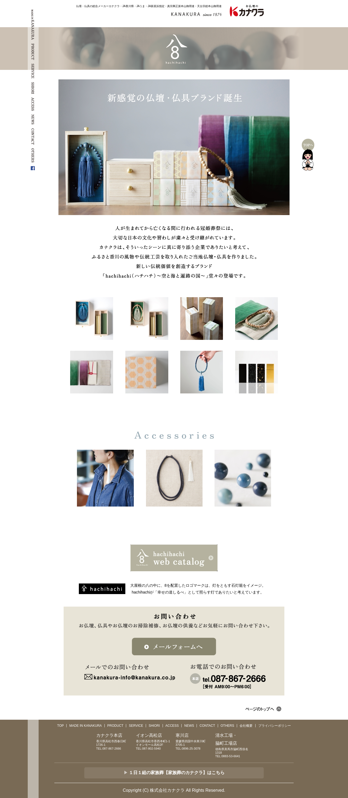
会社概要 (246, 726)
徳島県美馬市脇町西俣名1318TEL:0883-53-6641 (233, 745)
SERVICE (136, 726)
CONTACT (207, 726)
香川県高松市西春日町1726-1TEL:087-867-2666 (114, 741)
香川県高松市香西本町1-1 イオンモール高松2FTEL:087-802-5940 (154, 741)
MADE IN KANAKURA (85, 726)
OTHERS (227, 726)
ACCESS (172, 726)
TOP (60, 726)
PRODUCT (115, 726)
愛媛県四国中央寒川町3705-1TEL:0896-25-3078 (194, 741)
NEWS (189, 726)
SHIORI (154, 726)
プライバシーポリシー (274, 726)
